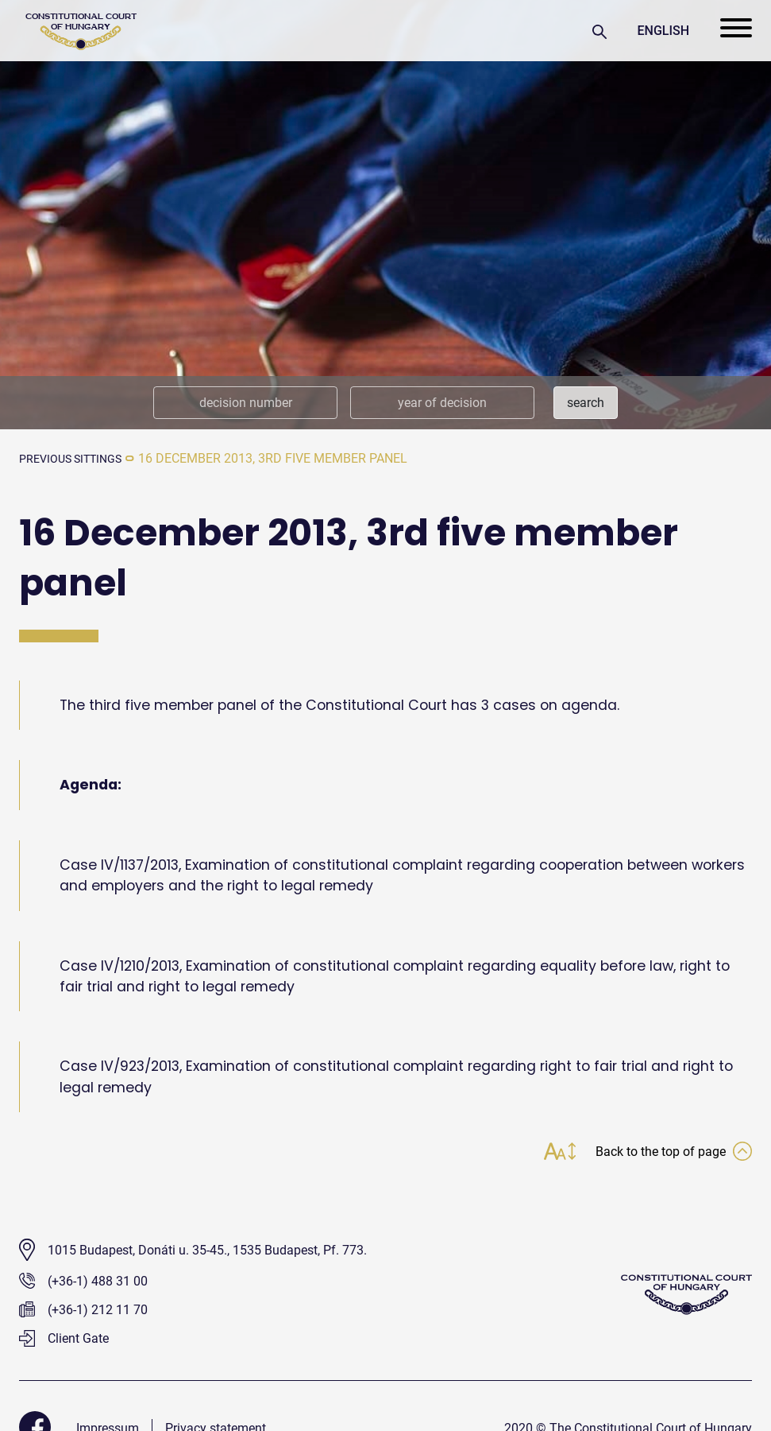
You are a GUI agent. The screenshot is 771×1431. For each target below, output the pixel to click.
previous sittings (78, 458)
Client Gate (64, 1340)
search (585, 402)
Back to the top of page (666, 1153)
